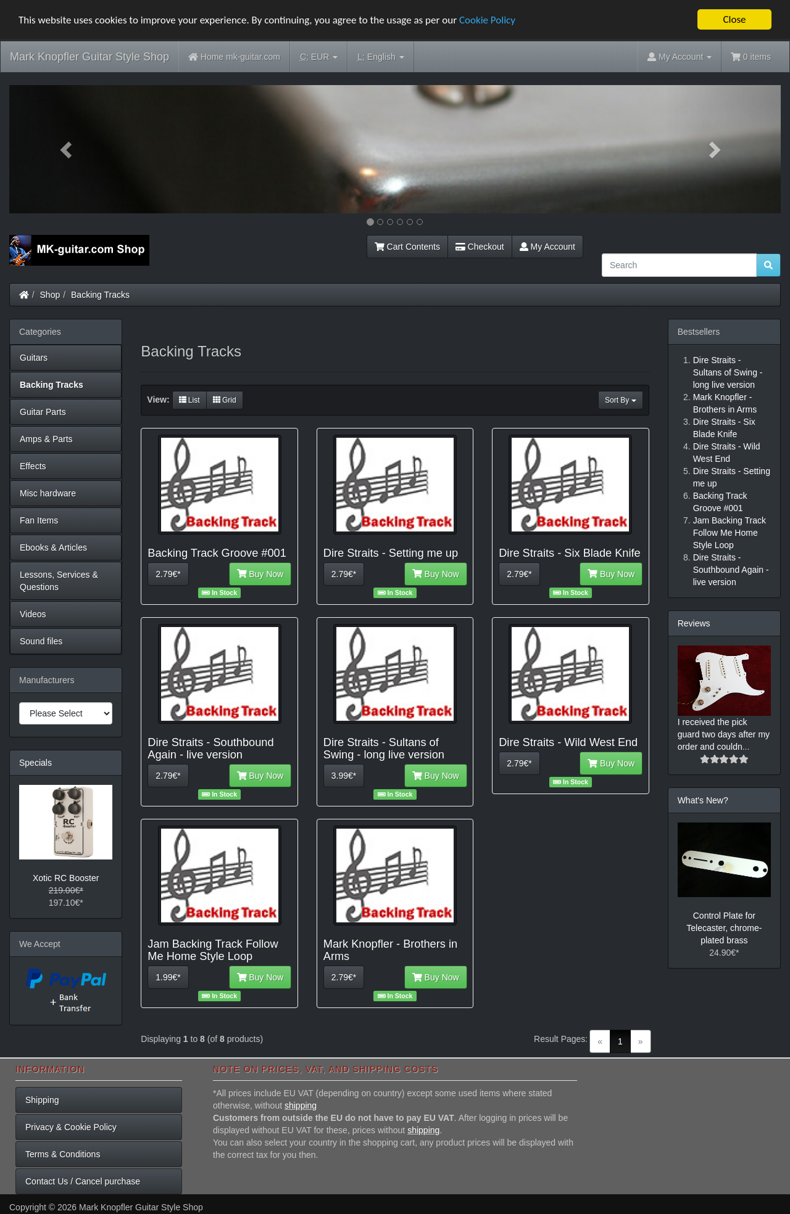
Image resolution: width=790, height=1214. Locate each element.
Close (734, 19)
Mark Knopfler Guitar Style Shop (89, 57)
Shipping (42, 1100)
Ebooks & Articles (53, 547)
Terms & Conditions (62, 1154)
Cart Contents (407, 247)
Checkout (479, 247)
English (380, 57)
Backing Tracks (100, 295)
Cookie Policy (487, 19)
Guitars (34, 358)
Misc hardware (48, 493)
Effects (33, 466)
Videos (33, 614)
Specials (35, 763)
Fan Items (39, 520)
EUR (319, 57)
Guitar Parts (43, 412)
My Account (547, 247)
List (189, 400)
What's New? (703, 800)
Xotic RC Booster (66, 878)
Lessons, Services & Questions (59, 581)
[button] (67, 149)
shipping (301, 1105)
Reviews (694, 623)
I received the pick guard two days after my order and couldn (724, 734)
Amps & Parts (46, 439)
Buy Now (260, 574)
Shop (50, 295)
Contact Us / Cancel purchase (82, 1181)
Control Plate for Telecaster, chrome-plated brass (724, 928)
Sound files (41, 641)
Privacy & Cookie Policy (71, 1127)
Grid (224, 400)
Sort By (620, 400)
